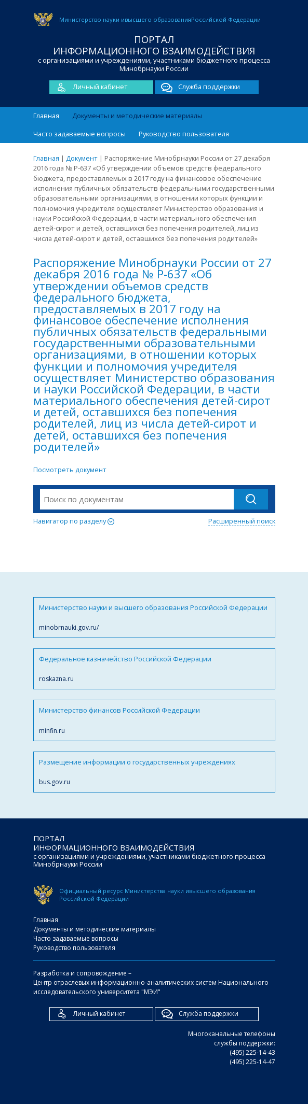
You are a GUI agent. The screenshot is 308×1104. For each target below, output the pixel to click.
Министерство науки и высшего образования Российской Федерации (154, 617)
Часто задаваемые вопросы (79, 133)
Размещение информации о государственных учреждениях (154, 772)
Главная (46, 115)
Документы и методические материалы (137, 115)
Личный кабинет (88, 87)
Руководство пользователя (184, 133)
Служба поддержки (197, 87)
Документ (82, 158)
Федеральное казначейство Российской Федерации (154, 669)
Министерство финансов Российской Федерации (154, 720)
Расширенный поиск (241, 521)
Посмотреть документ (69, 469)
